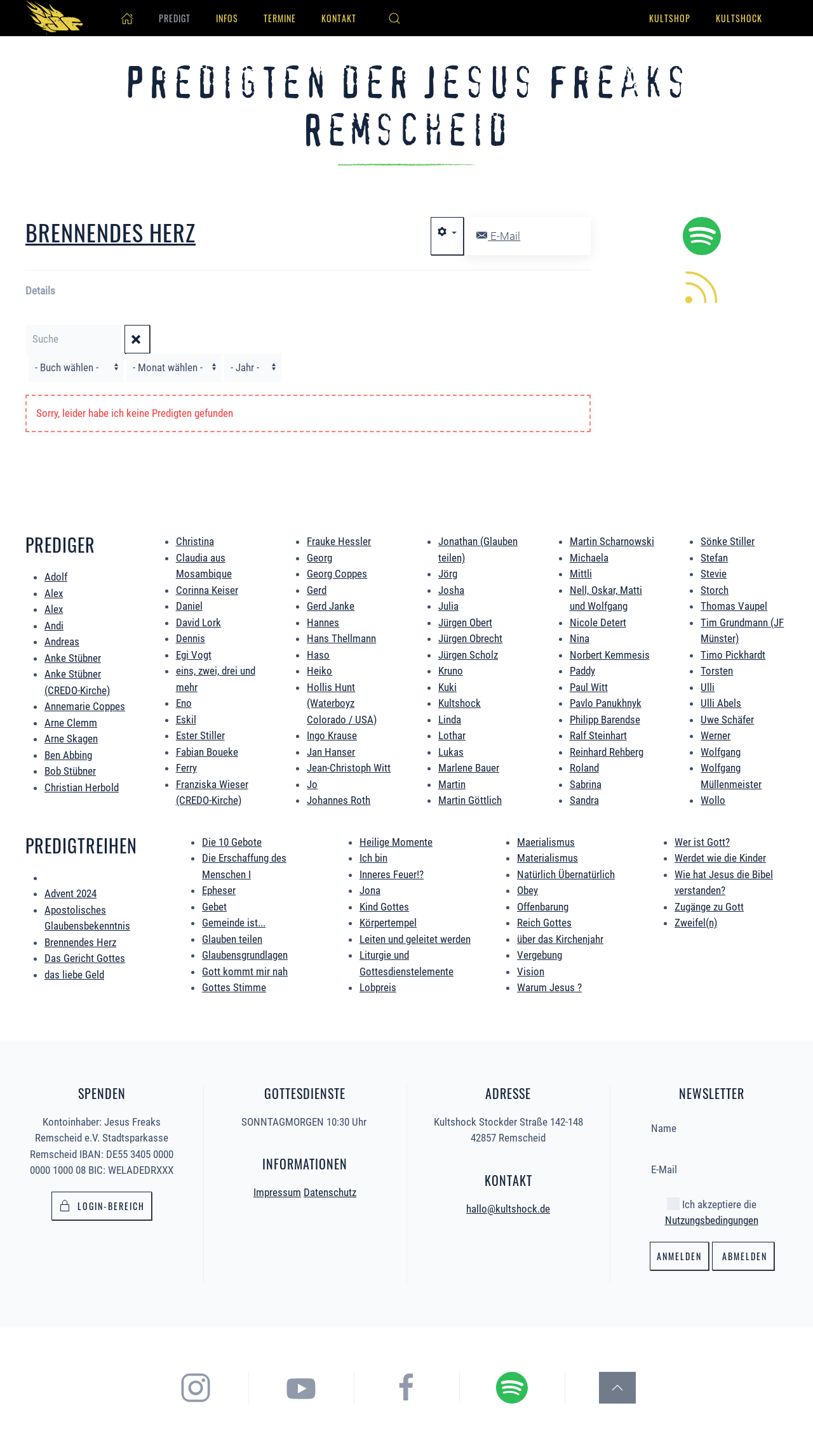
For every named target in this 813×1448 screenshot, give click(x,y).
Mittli (581, 573)
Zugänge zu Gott (709, 906)
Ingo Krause (332, 735)
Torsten (717, 670)
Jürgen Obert (465, 622)
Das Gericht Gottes (84, 958)
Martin (452, 784)
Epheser (219, 890)
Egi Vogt (194, 654)
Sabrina (585, 784)
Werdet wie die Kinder (720, 858)
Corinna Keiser (207, 590)
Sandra (584, 800)
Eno (184, 703)
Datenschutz (330, 1190)
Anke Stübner (72, 658)
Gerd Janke (330, 606)
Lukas (451, 752)
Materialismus (547, 858)
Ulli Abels (721, 703)
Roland (584, 767)
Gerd (316, 590)
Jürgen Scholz (468, 654)
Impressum (277, 1190)
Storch (715, 590)
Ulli (708, 687)
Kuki (447, 687)
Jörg (447, 573)
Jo (312, 784)
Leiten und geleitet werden (415, 939)
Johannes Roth (338, 800)
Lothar (452, 735)
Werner (715, 735)
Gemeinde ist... (233, 922)
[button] (394, 18)
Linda (449, 719)
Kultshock (739, 18)
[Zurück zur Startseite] (57, 18)
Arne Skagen (71, 738)
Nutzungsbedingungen (711, 1217)
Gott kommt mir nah (245, 971)
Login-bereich (101, 1204)
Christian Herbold (81, 787)
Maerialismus (546, 842)
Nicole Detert (598, 622)
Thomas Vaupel (734, 606)
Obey (527, 890)
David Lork (198, 622)
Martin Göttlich (470, 800)
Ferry (186, 767)
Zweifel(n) (696, 922)
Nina (579, 638)
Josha (451, 590)
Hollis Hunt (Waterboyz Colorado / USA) (342, 703)
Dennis (190, 638)
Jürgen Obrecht (470, 638)
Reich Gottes (544, 922)
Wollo (713, 800)
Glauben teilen (232, 939)
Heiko (319, 670)
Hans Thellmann (341, 638)
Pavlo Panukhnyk (606, 703)
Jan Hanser (331, 752)
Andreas (61, 641)
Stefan (714, 557)
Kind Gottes (384, 906)
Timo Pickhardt (733, 654)
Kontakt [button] (338, 18)
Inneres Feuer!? (391, 874)
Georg (319, 557)
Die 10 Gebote (232, 842)
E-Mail (498, 236)
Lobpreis (377, 987)
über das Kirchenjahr (560, 939)
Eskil (186, 719)
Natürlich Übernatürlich (566, 874)
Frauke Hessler (339, 541)
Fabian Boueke (207, 752)
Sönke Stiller (728, 541)
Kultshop (669, 18)
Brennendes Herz (80, 942)
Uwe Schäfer (727, 719)
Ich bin (373, 858)
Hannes (323, 622)
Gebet (214, 906)
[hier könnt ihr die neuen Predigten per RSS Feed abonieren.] (702, 286)
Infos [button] (227, 18)
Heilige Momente (396, 842)
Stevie (714, 573)
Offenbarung (542, 906)
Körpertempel (388, 922)
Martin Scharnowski (612, 541)
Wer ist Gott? (702, 842)
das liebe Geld (74, 974)
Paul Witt (589, 687)
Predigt (175, 18)
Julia (448, 606)
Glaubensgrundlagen (245, 955)
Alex (53, 593)
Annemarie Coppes (84, 706)
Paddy (582, 670)
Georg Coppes (337, 573)
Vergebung (539, 955)
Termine (280, 18)
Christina (195, 541)
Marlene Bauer (468, 767)
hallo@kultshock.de (508, 1206)
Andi (54, 625)
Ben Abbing (68, 755)
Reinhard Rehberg (606, 752)
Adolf (55, 576)
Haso (318, 654)
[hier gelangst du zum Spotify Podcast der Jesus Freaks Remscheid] (529, 1386)
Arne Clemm (70, 722)
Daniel (189, 606)
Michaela (589, 557)
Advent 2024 (70, 893)
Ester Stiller (200, 735)
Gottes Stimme (234, 987)
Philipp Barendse (605, 719)
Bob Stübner (70, 771)
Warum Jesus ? (549, 987)
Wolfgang (721, 752)
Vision (530, 971)
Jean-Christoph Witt (349, 767)
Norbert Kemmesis (610, 654)
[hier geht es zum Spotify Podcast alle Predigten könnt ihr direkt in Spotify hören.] (702, 235)
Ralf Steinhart (598, 735)
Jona (369, 890)
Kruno (450, 670)
